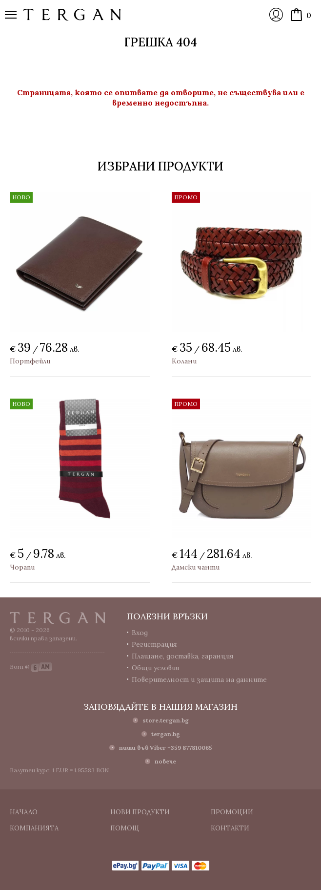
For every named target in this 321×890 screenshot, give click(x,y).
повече (165, 761)
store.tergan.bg (165, 720)
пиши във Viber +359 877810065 (165, 747)
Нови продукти (140, 812)
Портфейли (30, 361)
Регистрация (154, 644)
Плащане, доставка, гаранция (183, 656)
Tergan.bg (57, 618)
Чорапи (22, 567)
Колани (184, 361)
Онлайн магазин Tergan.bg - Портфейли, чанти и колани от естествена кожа (72, 15)
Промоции (232, 812)
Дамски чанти (196, 567)
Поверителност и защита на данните (199, 679)
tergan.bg (165, 734)
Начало (24, 812)
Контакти (230, 828)
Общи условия (156, 667)
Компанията (34, 828)
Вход (276, 14)
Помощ (124, 828)
